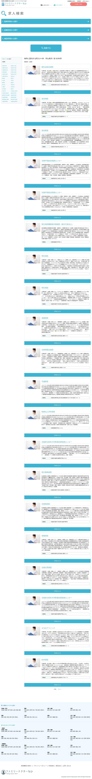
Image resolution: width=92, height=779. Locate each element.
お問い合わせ (86, 1)
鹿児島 (88, 717)
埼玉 (33, 710)
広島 (33, 717)
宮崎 (85, 717)
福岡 (71, 717)
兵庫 (10, 717)
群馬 (31, 710)
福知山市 (13, 76)
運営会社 (58, 765)
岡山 (31, 717)
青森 (6, 710)
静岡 (74, 710)
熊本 (79, 717)
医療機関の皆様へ (72, 1)
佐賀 (74, 717)
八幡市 (3, 86)
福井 (56, 710)
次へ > (59, 689)
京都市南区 (4, 72)
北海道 (2, 710)
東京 (39, 710)
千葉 (36, 710)
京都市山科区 (13, 74)
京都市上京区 (13, 65)
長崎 (77, 717)
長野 (59, 710)
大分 (82, 717)
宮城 (17, 710)
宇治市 (3, 80)
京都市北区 (4, 65)
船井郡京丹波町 (14, 99)
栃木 (28, 710)
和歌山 (16, 717)
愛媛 (54, 717)
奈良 (13, 717)
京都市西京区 (5, 76)
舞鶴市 (3, 78)
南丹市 (12, 88)
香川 (51, 717)
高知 (56, 717)
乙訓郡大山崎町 (14, 90)
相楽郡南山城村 (5, 99)
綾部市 (12, 78)
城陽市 (12, 82)
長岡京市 (13, 84)
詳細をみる (57, 92)
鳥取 (25, 717)
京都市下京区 (13, 69)
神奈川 (42, 710)
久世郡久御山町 (5, 93)
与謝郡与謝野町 (14, 101)
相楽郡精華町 (13, 97)
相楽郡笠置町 (13, 95)
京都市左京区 (5, 67)
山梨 (25, 711)
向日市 (3, 84)
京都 (5, 717)
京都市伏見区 (5, 74)
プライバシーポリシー (40, 765)
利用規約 (79, 1)
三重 (79, 710)
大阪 (8, 717)
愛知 (77, 710)
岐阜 (71, 710)
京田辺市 (13, 86)
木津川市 (4, 90)
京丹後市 (4, 88)
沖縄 (71, 718)
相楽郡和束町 (5, 97)
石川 (54, 710)
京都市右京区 (13, 72)
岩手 (9, 710)
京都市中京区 (13, 67)
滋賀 (2, 717)
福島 (20, 710)
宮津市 (12, 80)
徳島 (48, 717)
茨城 (25, 710)
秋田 (11, 710)
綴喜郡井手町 (13, 93)
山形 (14, 710)
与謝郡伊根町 (5, 101)
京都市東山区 (5, 69)
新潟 (48, 710)
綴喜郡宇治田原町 (6, 95)
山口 (36, 717)
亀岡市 (3, 82)
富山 (51, 710)
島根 (28, 717)
